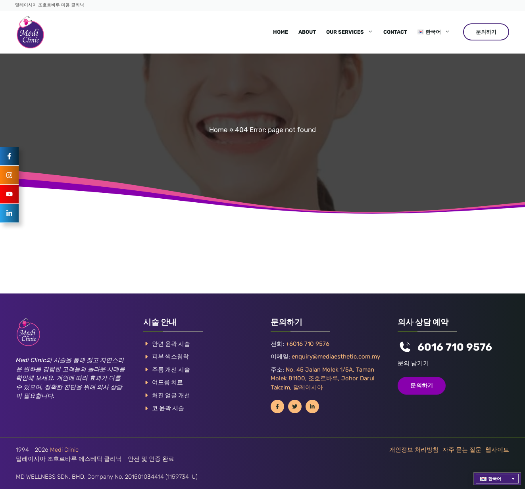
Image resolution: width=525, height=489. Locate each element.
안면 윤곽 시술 (171, 343)
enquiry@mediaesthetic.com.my (336, 356)
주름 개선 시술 (171, 369)
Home (280, 32)
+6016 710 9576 (307, 343)
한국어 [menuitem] (494, 478)
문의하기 (486, 32)
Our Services (352, 32)
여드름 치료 (167, 382)
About (307, 32)
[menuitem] (433, 32)
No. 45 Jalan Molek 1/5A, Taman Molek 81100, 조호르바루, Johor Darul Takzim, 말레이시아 (323, 378)
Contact (395, 32)
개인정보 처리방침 (413, 449)
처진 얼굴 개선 (171, 395)
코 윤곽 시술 (168, 408)
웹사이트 (497, 449)
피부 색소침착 (170, 356)
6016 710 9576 (454, 347)
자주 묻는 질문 (461, 449)
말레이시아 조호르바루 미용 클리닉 (49, 5)
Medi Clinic (64, 449)
